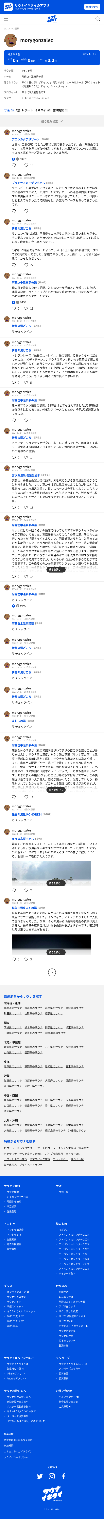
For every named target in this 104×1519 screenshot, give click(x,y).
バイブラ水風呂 (54, 1153)
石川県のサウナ (54, 1047)
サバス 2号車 (66, 1321)
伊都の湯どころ (21, 228)
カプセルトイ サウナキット (73, 1326)
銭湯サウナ (84, 1148)
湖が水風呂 (10, 1165)
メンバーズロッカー (69, 1368)
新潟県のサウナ (13, 1047)
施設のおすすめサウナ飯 (72, 1301)
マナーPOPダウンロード (20, 1411)
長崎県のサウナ (54, 1125)
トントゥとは (14, 1234)
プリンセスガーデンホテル (28, 183)
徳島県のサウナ (34, 1105)
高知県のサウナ (13, 1111)
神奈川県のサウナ (55, 1033)
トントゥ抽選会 (15, 1229)
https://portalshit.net (37, 98)
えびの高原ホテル (23, 839)
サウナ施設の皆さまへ (19, 1397)
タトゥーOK (72, 1153)
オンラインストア (16, 1292)
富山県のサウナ (34, 1047)
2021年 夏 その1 (16, 1316)
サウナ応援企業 (67, 1331)
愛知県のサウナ (54, 1066)
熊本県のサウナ (75, 1125)
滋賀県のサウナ (13, 1080)
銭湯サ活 (63, 1345)
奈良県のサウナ (13, 1086)
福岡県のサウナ (13, 1125)
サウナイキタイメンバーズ (73, 1364)
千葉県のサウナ (13, 1033)
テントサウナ (60, 1159)
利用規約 (8, 1445)
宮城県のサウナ (75, 1008)
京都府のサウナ (34, 1080)
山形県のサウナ (34, 1013)
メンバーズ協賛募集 (17, 1416)
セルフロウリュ (26, 1148)
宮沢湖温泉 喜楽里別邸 (26, 475)
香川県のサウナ (54, 1105)
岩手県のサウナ (54, 1008)
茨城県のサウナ (13, 1027)
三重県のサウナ (75, 1066)
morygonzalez (36, 39)
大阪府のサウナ (54, 1080)
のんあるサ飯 (66, 1297)
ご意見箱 (63, 1406)
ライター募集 (66, 1273)
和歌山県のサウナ (35, 1086)
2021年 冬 (12, 1326)
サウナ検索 (13, 1192)
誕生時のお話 (14, 1368)
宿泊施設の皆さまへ (17, 1401)
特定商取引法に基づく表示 (18, 1440)
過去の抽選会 (14, 1244)
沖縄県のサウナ (77, 1130)
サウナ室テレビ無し (31, 1153)
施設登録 (11, 1211)
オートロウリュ (46, 1148)
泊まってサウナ (67, 1340)
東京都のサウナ (34, 1033)
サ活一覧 (63, 1192)
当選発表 (11, 1239)
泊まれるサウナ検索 (17, 1197)
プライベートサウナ (31, 1165)
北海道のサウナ (13, 1008)
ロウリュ (9, 1148)
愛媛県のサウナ (75, 1105)
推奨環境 (8, 1434)
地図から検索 (14, 1201)
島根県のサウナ (34, 1100)
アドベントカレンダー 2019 (74, 1264)
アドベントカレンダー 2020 (74, 1259)
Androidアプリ (15, 1378)
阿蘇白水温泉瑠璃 (23, 623)
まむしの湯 (19, 721)
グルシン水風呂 (67, 1148)
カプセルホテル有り (15, 1159)
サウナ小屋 (77, 1159)
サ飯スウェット (15, 1306)
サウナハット (14, 1301)
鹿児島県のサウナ (55, 1130)
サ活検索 (11, 1206)
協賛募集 (11, 1249)
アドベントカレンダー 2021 (74, 1254)
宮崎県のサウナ (34, 1130)
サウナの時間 (66, 1336)
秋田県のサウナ (13, 1013)
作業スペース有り (40, 1159)
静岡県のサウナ (34, 1066)
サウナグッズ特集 (16, 1297)
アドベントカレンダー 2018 (74, 1268)
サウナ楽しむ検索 (68, 1311)
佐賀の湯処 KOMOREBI (27, 814)
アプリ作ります (67, 1306)
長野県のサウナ (34, 1052)
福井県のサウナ (75, 1047)
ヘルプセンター (67, 1397)
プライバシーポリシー (16, 1457)
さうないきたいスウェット (21, 1311)
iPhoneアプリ (14, 1373)
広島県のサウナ (75, 1100)
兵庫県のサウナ (75, 1080)
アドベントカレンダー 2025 (74, 1234)
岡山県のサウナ (54, 1100)
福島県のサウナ (54, 1013)
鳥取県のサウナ (13, 1100)
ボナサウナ (10, 1153)
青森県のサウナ (34, 1008)
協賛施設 (63, 1373)
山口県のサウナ (13, 1105)
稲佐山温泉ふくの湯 (24, 908)
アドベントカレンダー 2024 (74, 1239)
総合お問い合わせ (68, 1401)
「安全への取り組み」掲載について (26, 1421)
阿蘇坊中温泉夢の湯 (32, 76)
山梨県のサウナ (13, 1052)
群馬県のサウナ (54, 1027)
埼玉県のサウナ (75, 1027)
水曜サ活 (63, 1292)
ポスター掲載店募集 (17, 1406)
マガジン (63, 1229)
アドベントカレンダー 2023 (74, 1244)
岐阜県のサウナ (13, 1066)
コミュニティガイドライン (18, 1451)
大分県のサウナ (13, 1130)
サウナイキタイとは (17, 1364)
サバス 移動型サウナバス (72, 1316)
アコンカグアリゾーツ (26, 139)
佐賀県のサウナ (34, 1125)
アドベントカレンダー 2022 (74, 1249)
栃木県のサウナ (34, 1027)
